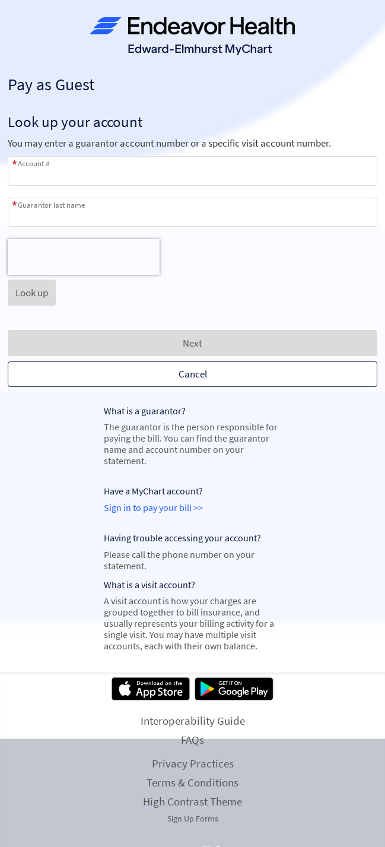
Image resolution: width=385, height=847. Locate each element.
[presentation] (84, 257)
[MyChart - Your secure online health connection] (192, 36)
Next (192, 343)
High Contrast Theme (192, 801)
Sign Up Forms (192, 818)
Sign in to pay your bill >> (153, 507)
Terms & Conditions (192, 782)
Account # (33, 163)
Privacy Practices (193, 763)
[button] (32, 293)
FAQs (192, 739)
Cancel (193, 373)
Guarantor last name (51, 205)
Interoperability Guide (193, 720)
